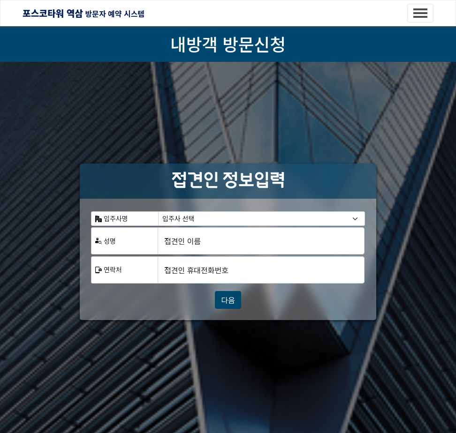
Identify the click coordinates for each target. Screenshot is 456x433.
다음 (228, 300)
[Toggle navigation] (420, 13)
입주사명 (116, 218)
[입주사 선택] (261, 218)
